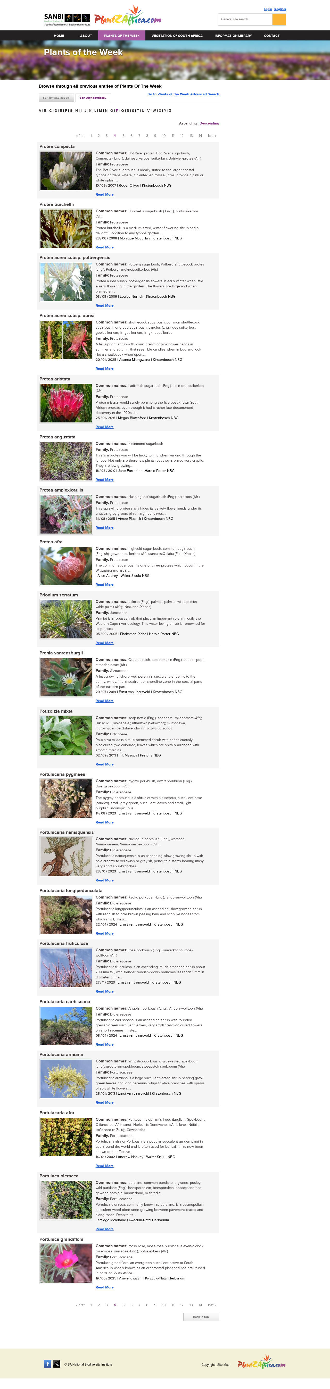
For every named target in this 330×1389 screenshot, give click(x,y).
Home (59, 36)
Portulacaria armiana (60, 1061)
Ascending (188, 123)
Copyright (207, 1365)
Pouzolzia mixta (55, 715)
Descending (209, 123)
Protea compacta (56, 146)
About (86, 36)
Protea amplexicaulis (60, 492)
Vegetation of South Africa (177, 36)
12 (182, 136)
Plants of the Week (121, 36)
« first (80, 136)
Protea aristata (54, 381)
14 (200, 136)
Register (280, 9)
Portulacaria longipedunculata (70, 896)
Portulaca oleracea (58, 1183)
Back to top (201, 1324)
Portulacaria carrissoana (64, 1008)
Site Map (223, 1365)
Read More (104, 194)
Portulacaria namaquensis (66, 837)
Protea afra (50, 545)
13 (191, 136)
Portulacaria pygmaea (62, 779)
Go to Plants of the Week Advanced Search (183, 97)
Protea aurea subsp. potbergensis (74, 258)
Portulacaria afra (56, 1119)
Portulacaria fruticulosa (63, 949)
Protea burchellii (56, 205)
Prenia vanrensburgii (60, 657)
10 (164, 136)
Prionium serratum (58, 598)
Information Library (233, 36)
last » (212, 136)
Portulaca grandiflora (61, 1247)
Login (268, 9)
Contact (272, 36)
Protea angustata (57, 439)
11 (173, 136)
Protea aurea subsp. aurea (66, 317)
